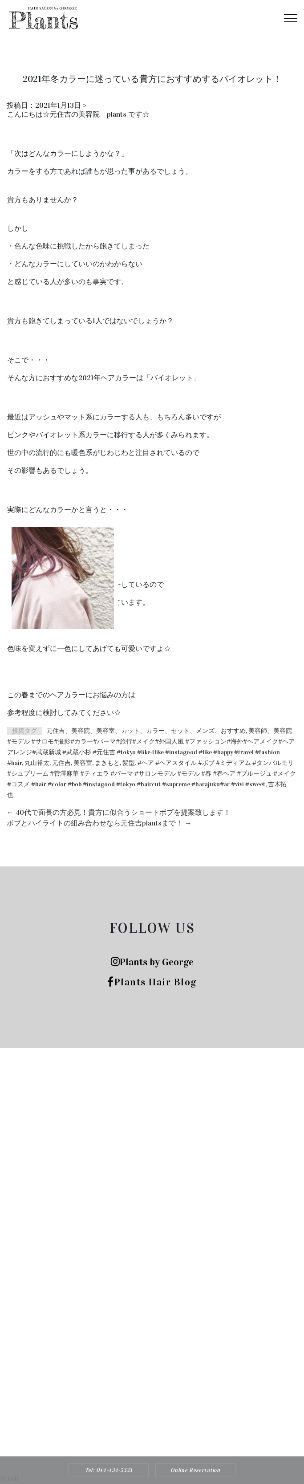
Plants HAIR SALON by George (140, 1368)
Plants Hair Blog (152, 982)
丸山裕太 (36, 763)
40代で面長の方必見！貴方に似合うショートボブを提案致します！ (119, 812)
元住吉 (61, 763)
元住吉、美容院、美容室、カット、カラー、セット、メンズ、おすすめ (146, 731)
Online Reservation (195, 1470)
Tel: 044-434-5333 (108, 1470)
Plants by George (152, 962)
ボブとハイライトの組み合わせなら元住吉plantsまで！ (99, 823)
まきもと (107, 763)
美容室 (82, 763)
